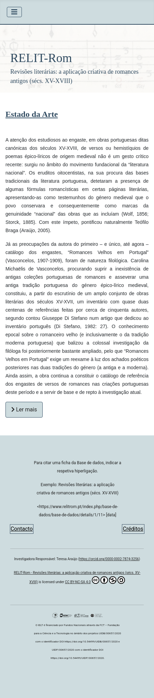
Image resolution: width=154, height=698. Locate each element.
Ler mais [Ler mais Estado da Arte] (24, 409)
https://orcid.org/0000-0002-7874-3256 (109, 559)
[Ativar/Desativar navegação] (14, 12)
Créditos (133, 529)
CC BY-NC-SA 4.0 (95, 580)
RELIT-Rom (41, 58)
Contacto (22, 529)
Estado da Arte (31, 114)
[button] (77, 59)
